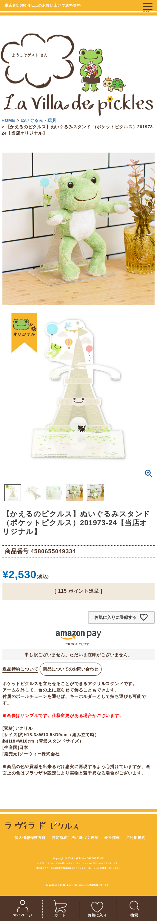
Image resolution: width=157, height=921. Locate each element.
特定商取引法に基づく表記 (75, 838)
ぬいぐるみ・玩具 (39, 120)
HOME (8, 120)
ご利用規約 (135, 838)
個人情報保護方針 (30, 838)
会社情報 (112, 838)
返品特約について (20, 669)
